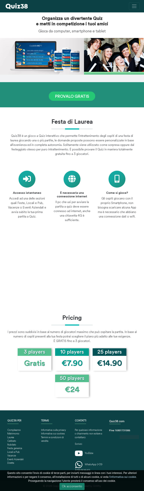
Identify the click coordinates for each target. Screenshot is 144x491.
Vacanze (11, 456)
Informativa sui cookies (53, 434)
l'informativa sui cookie (122, 476)
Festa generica (14, 448)
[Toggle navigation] (134, 6)
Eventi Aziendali (15, 459)
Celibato (11, 441)
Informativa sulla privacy (53, 430)
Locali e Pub (13, 452)
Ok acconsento (72, 486)
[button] (93, 55)
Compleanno (14, 430)
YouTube (84, 453)
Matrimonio (13, 434)
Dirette (10, 463)
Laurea (10, 437)
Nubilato (11, 445)
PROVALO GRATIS (72, 97)
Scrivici (78, 444)
